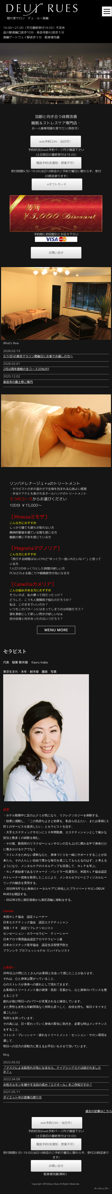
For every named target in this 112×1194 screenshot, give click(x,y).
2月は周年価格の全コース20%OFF (26, 369)
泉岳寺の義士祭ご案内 (18, 382)
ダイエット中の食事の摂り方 (22, 1097)
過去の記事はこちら (98, 1111)
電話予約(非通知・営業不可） (56, 163)
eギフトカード (56, 184)
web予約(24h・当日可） (55, 141)
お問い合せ (56, 253)
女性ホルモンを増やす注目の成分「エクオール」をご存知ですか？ (47, 1085)
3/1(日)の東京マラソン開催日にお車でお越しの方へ (38, 356)
